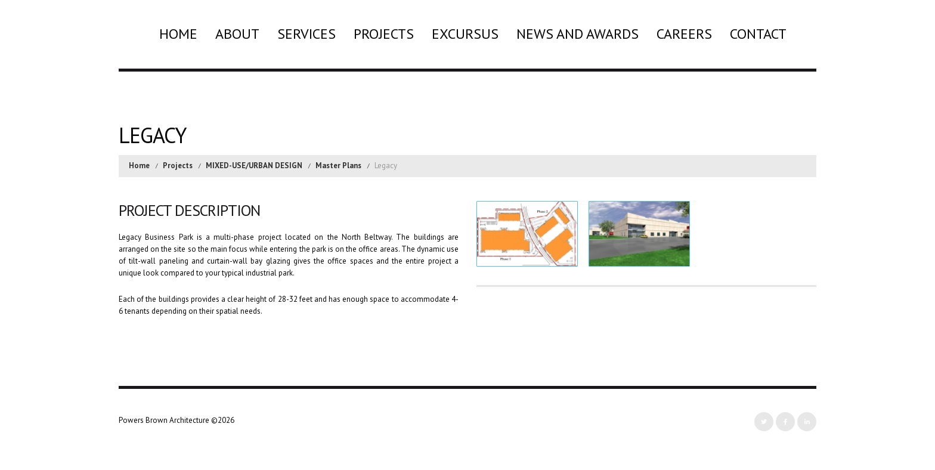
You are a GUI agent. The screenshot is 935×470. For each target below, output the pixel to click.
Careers (684, 33)
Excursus (465, 33)
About (237, 33)
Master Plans (338, 165)
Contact (758, 33)
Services (306, 33)
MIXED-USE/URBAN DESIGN (254, 165)
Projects (384, 33)
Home (178, 33)
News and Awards (577, 33)
